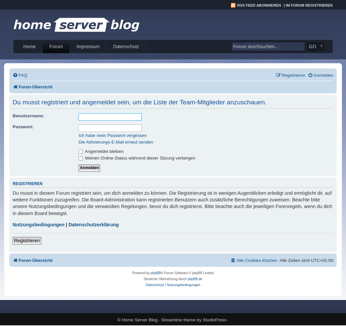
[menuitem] (20, 75)
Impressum (88, 46)
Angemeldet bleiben (101, 151)
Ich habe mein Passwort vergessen (113, 135)
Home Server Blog (140, 319)
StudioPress (214, 319)
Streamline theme (178, 319)
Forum (56, 46)
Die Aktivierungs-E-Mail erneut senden (116, 142)
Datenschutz (126, 46)
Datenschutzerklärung (94, 224)
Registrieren (27, 240)
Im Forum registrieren (309, 5)
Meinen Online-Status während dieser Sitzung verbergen (137, 158)
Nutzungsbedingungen (39, 224)
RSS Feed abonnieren (259, 5)
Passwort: (23, 126)
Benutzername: (28, 115)
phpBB (156, 273)
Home (29, 46)
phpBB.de (195, 279)
